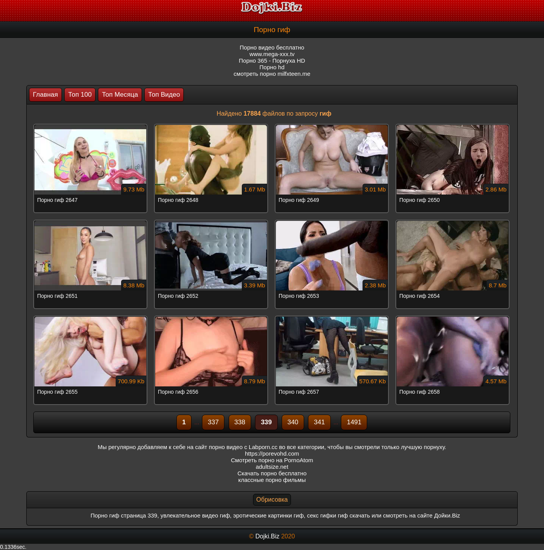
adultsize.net (272, 466)
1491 (354, 422)
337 (213, 422)
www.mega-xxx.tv (272, 54)
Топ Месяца (120, 94)
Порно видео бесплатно (272, 47)
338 (239, 422)
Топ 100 (80, 94)
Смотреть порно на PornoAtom (272, 460)
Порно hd (272, 67)
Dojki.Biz (267, 536)
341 (319, 422)
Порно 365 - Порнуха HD (272, 60)
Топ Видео (164, 94)
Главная (45, 94)
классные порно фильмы (272, 480)
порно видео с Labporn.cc (243, 447)
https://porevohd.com (272, 453)
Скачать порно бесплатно (272, 473)
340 (292, 422)
